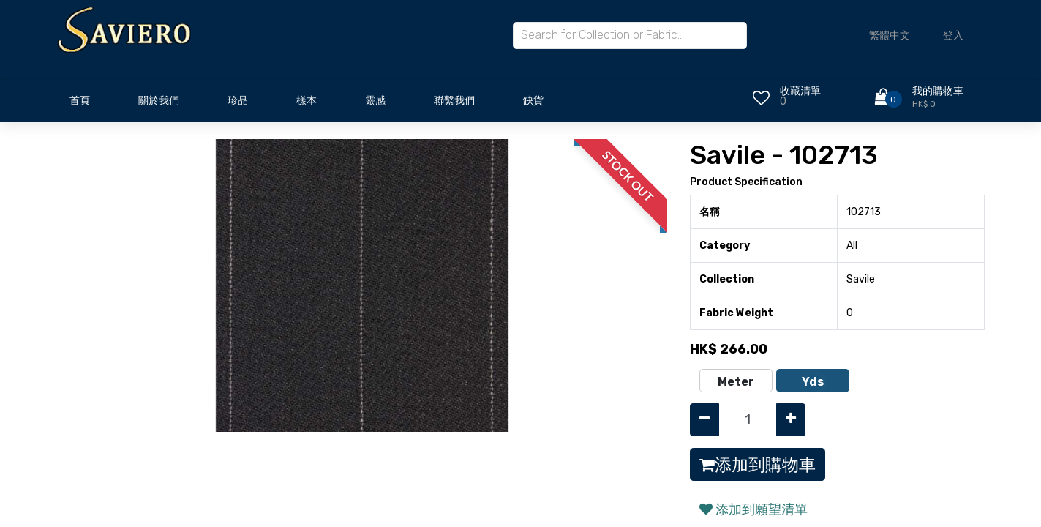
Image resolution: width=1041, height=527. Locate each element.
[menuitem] (80, 104)
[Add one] (790, 419)
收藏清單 (800, 91)
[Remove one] (704, 419)
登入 (953, 35)
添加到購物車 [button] (757, 465)
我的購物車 (937, 91)
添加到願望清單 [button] (753, 509)
